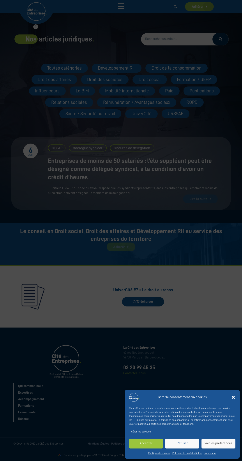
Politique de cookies (159, 453)
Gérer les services (141, 431)
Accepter (146, 443)
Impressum (210, 453)
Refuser (182, 443)
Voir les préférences (218, 443)
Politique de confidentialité (187, 453)
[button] (233, 397)
